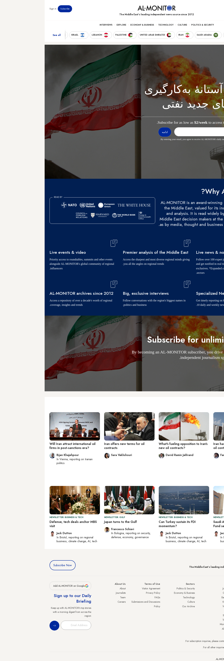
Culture (137, 26)
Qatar (216, 620)
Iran (217, 597)
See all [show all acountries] (12, 36)
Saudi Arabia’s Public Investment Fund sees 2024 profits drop (192, 524)
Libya (182, 611)
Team (78, 597)
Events (193, 10)
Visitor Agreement (106, 588)
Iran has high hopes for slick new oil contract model (192, 446)
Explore (77, 26)
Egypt (216, 615)
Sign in (8, 10)
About (78, 588)
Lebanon (215, 624)
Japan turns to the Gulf (75, 522)
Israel (216, 606)
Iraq (183, 584)
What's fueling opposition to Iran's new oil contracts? (138, 446)
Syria (216, 629)
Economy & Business (97, 26)
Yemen (181, 606)
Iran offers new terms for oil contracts (79, 446)
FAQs (112, 597)
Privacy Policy (108, 593)
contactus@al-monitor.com (205, 647)
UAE (217, 602)
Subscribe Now (18, 565)
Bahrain (181, 597)
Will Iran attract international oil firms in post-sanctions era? (28, 446)
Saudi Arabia (212, 593)
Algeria (181, 629)
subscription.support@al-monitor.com (200, 641)
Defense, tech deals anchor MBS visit (28, 524)
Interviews (61, 26)
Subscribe (20, 10)
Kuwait (181, 602)
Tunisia (181, 620)
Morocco (180, 624)
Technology (121, 26)
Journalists (76, 593)
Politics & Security (158, 26)
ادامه (213, 368)
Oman (181, 593)
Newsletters (205, 10)
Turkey (215, 588)
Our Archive (144, 606)
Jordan (181, 588)
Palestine (214, 611)
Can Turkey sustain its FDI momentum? (132, 524)
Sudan (181, 615)
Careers (77, 602)
